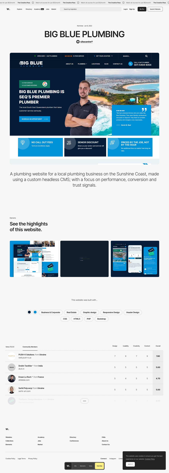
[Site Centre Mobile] (135, 259)
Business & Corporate (50, 312)
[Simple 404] (84, 259)
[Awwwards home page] (68, 466)
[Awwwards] (8, 9)
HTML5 (77, 319)
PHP (89, 319)
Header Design (132, 312)
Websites (9, 437)
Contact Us (106, 444)
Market (53, 9)
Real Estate (71, 312)
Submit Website (155, 9)
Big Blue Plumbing (84, 34)
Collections (9, 441)
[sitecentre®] (84, 41)
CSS (65, 319)
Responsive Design (111, 312)
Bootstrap (101, 319)
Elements (82, 466)
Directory (29, 9)
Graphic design (89, 312)
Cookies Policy (10, 458)
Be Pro (142, 9)
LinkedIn (121, 458)
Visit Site (99, 466)
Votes (90, 466)
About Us (105, 441)
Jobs (47, 9)
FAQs (103, 437)
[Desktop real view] (34, 259)
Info (75, 466)
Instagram (113, 458)
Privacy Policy (32, 458)
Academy (39, 9)
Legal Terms (22, 458)
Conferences (74, 441)
